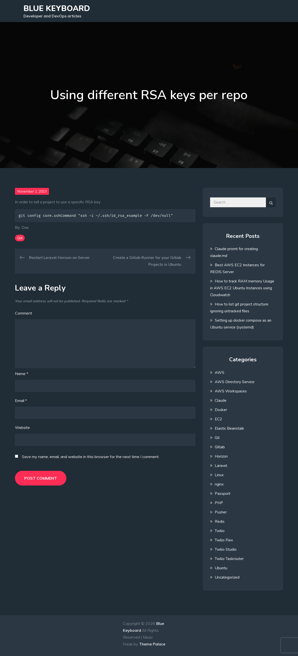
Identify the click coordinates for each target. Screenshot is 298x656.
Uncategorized (227, 577)
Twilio (220, 531)
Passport (222, 493)
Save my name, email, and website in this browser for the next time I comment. (90, 457)
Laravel (221, 465)
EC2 (218, 419)
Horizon (221, 456)
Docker (221, 410)
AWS (219, 372)
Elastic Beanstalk (229, 428)
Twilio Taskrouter (229, 558)
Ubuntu (221, 568)
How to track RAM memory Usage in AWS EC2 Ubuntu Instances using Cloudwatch (242, 288)
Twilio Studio (226, 549)
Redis (220, 521)
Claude (220, 400)
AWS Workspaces (231, 391)
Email (21, 400)
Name (21, 373)
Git (20, 237)
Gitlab (220, 447)
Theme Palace (152, 644)
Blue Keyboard (57, 8)
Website (22, 427)
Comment (23, 313)
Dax (25, 227)
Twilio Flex (224, 540)
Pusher (221, 512)
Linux (219, 475)
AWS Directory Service (234, 382)
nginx (219, 484)
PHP (219, 503)
